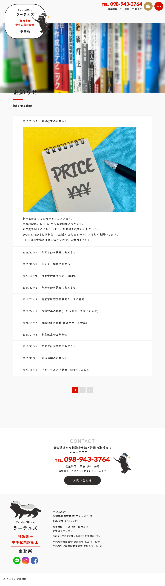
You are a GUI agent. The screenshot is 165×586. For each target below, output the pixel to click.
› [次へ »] (89, 389)
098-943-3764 (65, 521)
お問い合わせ (82, 480)
